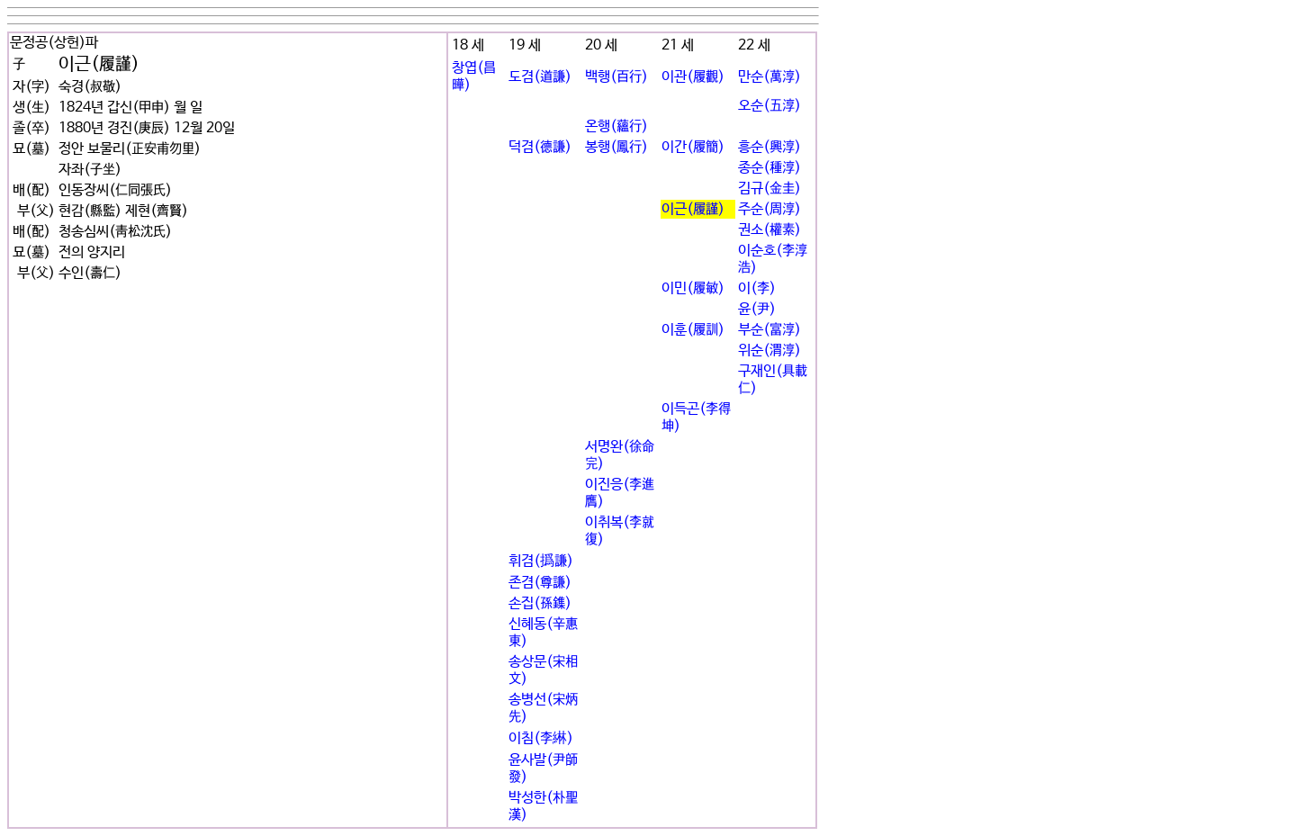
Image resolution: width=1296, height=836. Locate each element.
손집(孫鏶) (540, 603)
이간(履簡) (693, 147)
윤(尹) (757, 309)
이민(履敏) (693, 288)
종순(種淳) (769, 167)
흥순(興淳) (769, 147)
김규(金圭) (769, 188)
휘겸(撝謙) (540, 561)
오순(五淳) (769, 105)
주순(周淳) (769, 209)
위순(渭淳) (769, 350)
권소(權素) (769, 229)
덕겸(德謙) (540, 147)
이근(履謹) (693, 209)
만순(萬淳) (769, 76)
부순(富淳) (769, 329)
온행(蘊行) (616, 126)
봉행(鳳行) (616, 147)
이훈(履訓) (693, 329)
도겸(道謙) (540, 76)
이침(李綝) (540, 738)
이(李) (757, 288)
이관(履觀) (693, 76)
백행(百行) (616, 76)
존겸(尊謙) (540, 582)
